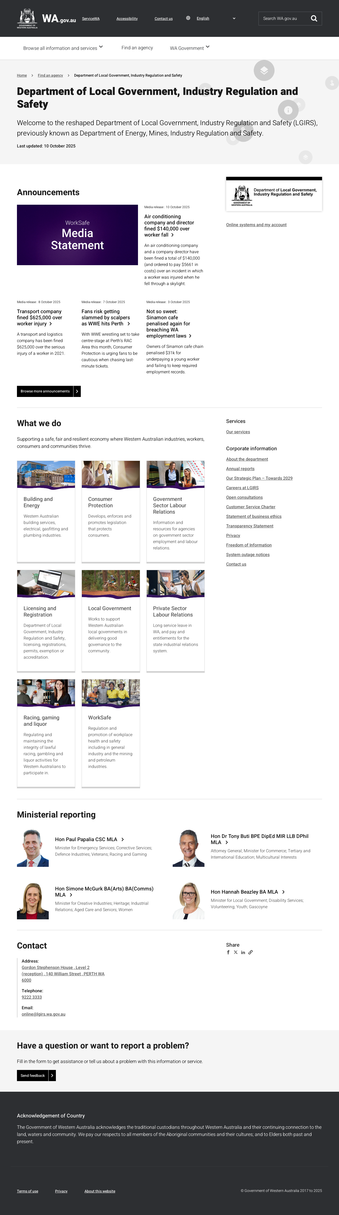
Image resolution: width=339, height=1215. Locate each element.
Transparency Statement (249, 525)
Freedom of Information (249, 544)
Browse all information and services (60, 48)
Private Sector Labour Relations (173, 611)
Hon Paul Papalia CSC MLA (87, 839)
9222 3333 (32, 997)
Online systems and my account (256, 224)
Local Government (109, 608)
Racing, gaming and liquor (41, 720)
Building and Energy (38, 502)
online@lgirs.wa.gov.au (43, 1014)
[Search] (282, 18)
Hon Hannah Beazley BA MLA (245, 892)
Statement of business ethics (254, 516)
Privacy (233, 535)
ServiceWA (91, 18)
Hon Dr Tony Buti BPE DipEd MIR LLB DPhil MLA (260, 839)
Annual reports (240, 468)
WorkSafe (99, 717)
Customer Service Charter (250, 506)
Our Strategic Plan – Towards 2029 (259, 478)
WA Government (189, 48)
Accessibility (127, 18)
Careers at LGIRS (242, 487)
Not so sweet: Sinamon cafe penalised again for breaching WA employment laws (168, 323)
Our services (238, 431)
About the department (247, 459)
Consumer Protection (100, 502)
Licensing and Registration (40, 611)
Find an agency (139, 47)
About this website (99, 1191)
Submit (314, 18)
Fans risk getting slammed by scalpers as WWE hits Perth (106, 317)
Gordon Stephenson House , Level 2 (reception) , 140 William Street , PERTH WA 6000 (63, 973)
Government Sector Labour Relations (169, 505)
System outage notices (248, 554)
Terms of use (27, 1191)
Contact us (164, 18)
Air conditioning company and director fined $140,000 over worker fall (169, 225)
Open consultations (244, 497)
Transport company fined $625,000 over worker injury (39, 317)
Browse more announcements (45, 391)
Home (22, 75)
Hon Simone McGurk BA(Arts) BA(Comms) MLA (104, 891)
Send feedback (33, 1075)
